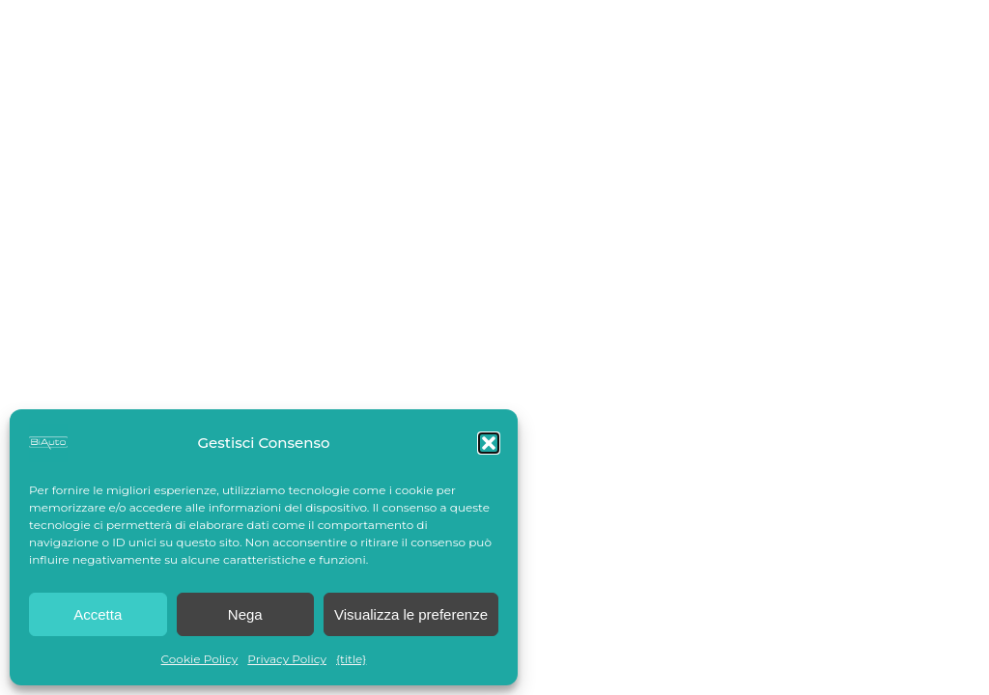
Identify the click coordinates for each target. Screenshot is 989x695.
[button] (488, 443)
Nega (245, 614)
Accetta (97, 614)
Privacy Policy (286, 659)
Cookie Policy (200, 659)
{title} (351, 659)
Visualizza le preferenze (411, 614)
